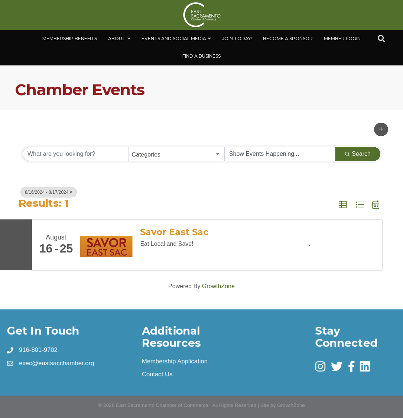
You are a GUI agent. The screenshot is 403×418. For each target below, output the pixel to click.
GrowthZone (218, 286)
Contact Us (157, 374)
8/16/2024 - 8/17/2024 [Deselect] (48, 192)
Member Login (342, 38)
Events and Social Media (174, 38)
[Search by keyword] (75, 154)
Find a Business (201, 56)
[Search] (381, 38)
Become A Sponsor (288, 38)
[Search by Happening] (280, 154)
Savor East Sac (174, 232)
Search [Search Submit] (358, 154)
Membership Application (175, 361)
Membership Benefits (69, 38)
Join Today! (237, 38)
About (117, 38)
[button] (381, 129)
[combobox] (176, 154)
